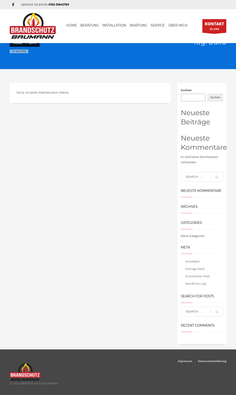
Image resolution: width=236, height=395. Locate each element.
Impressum (185, 361)
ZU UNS (214, 27)
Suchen (186, 90)
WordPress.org (196, 283)
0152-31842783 (59, 4)
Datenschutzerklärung (212, 361)
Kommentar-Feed (198, 276)
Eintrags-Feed (195, 269)
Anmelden (193, 261)
